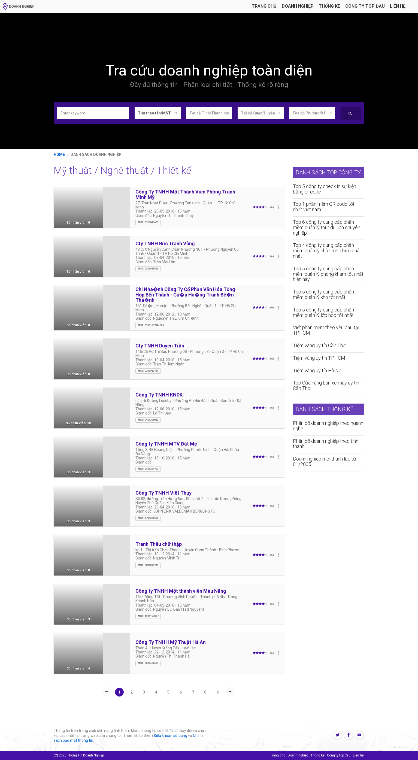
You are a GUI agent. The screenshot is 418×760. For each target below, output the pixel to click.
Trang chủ (264, 6)
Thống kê (329, 6)
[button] (158, 113)
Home (59, 154)
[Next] (230, 691)
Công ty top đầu (338, 755)
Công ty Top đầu (365, 6)
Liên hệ (397, 6)
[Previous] (106, 691)
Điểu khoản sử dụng (170, 735)
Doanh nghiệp (298, 6)
